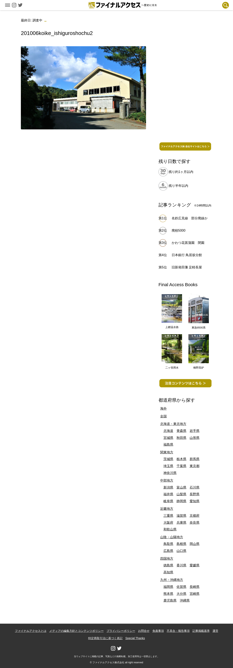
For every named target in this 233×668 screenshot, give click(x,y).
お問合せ (144, 630)
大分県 (181, 593)
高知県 (168, 572)
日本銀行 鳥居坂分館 (187, 255)
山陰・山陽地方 (171, 537)
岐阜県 (168, 501)
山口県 (181, 551)
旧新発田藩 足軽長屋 (187, 267)
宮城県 (168, 437)
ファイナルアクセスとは (30, 630)
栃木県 (181, 459)
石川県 (194, 487)
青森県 (181, 431)
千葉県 (181, 466)
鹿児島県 (170, 600)
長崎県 (194, 586)
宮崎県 (194, 593)
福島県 (168, 444)
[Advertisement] (83, 161)
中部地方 (166, 480)
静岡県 (181, 501)
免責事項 (158, 630)
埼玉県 (168, 466)
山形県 (194, 437)
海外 (163, 408)
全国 (163, 416)
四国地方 (166, 558)
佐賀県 (181, 586)
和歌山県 (170, 529)
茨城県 (168, 459)
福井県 (168, 494)
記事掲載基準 (201, 630)
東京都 (194, 466)
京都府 (194, 515)
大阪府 (168, 522)
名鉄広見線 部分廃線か (190, 218)
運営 (215, 630)
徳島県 (168, 565)
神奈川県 (170, 473)
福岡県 (168, 586)
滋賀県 (181, 515)
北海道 (168, 431)
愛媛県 (194, 565)
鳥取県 (168, 544)
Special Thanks (135, 638)
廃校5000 (179, 230)
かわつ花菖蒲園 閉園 (188, 242)
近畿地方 (166, 508)
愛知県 (194, 501)
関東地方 (166, 452)
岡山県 (194, 544)
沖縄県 (185, 600)
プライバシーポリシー (121, 630)
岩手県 (194, 431)
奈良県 (194, 522)
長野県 (194, 494)
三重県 (168, 515)
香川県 (181, 565)
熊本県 (168, 593)
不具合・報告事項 (178, 630)
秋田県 (181, 437)
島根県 (181, 544)
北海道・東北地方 (173, 424)
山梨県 (181, 494)
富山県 (181, 487)
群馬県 (194, 459)
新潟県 (168, 487)
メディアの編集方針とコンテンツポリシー (76, 630)
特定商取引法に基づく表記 (105, 638)
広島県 (168, 551)
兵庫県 (181, 522)
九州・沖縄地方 (171, 580)
